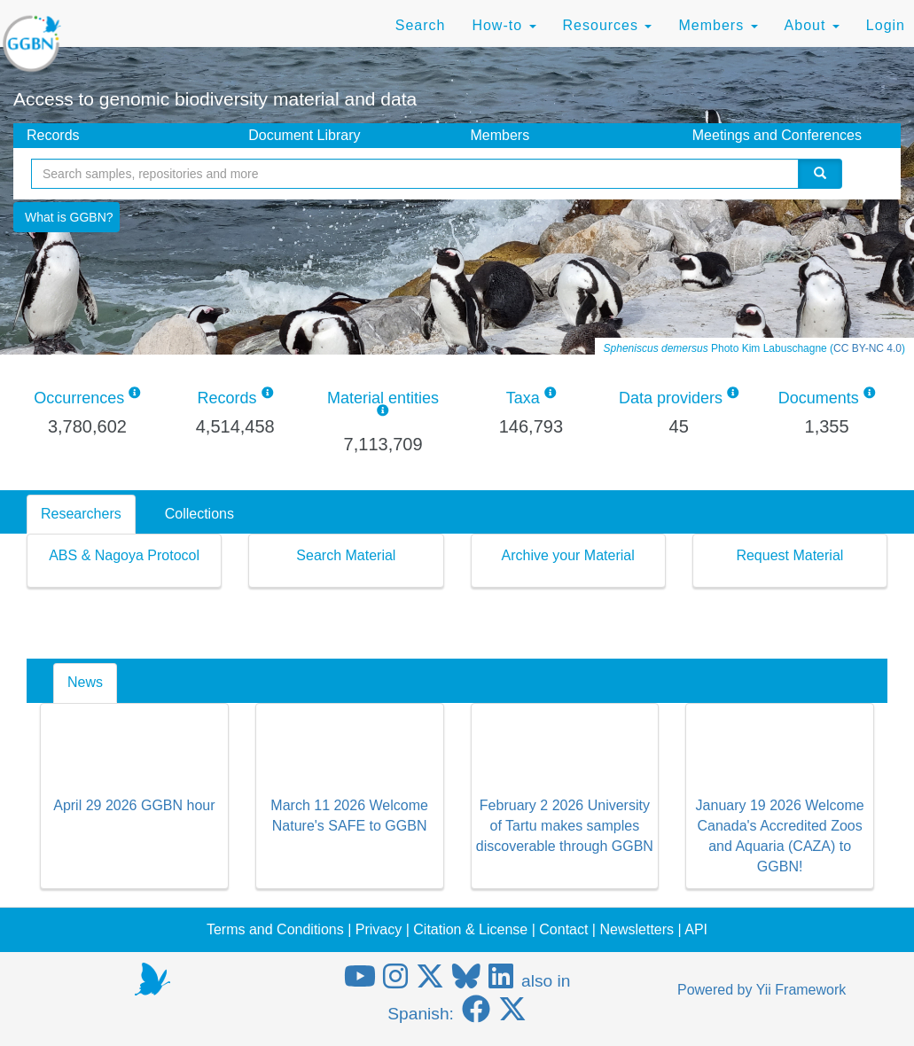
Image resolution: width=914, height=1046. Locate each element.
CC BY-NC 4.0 (867, 348)
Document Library (304, 135)
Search (420, 25)
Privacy (378, 929)
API (695, 929)
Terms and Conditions (275, 929)
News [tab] (85, 682)
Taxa (523, 398)
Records (53, 135)
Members (717, 25)
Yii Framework (801, 989)
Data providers (671, 398)
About (812, 25)
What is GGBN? (69, 217)
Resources (607, 25)
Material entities (383, 398)
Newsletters (636, 929)
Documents (818, 398)
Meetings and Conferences (777, 135)
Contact (563, 929)
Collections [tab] (199, 513)
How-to (503, 25)
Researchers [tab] (81, 513)
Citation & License (470, 929)
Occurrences (79, 398)
